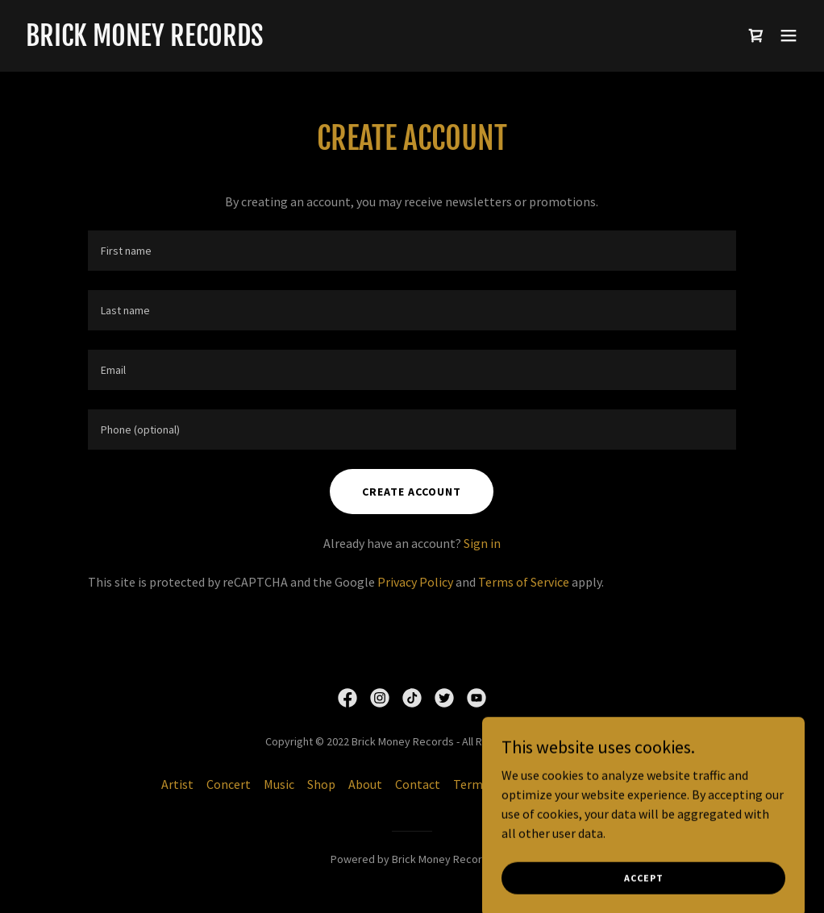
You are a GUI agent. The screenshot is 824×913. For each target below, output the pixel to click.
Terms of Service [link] (523, 582)
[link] (145, 41)
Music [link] (279, 784)
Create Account (411, 491)
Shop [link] (321, 784)
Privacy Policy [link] (415, 582)
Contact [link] (417, 784)
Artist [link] (177, 784)
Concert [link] (228, 784)
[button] (788, 35)
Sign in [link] (482, 543)
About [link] (365, 784)
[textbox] (412, 250)
